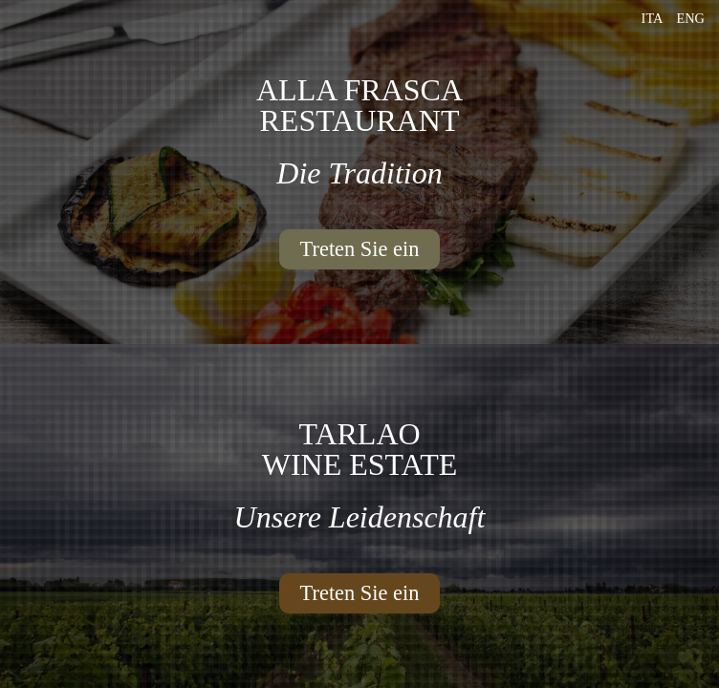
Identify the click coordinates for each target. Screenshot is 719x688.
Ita (653, 18)
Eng (690, 18)
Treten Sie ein (360, 249)
